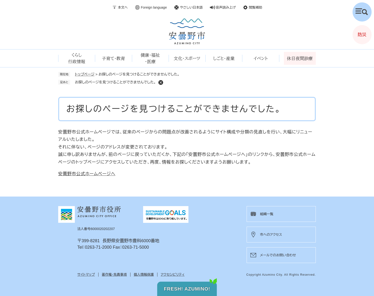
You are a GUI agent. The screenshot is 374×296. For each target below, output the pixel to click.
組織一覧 (266, 214)
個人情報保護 (144, 274)
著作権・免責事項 (114, 274)
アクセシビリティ (173, 274)
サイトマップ (86, 274)
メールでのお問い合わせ (278, 255)
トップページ (84, 74)
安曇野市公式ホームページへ (86, 173)
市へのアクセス (271, 234)
